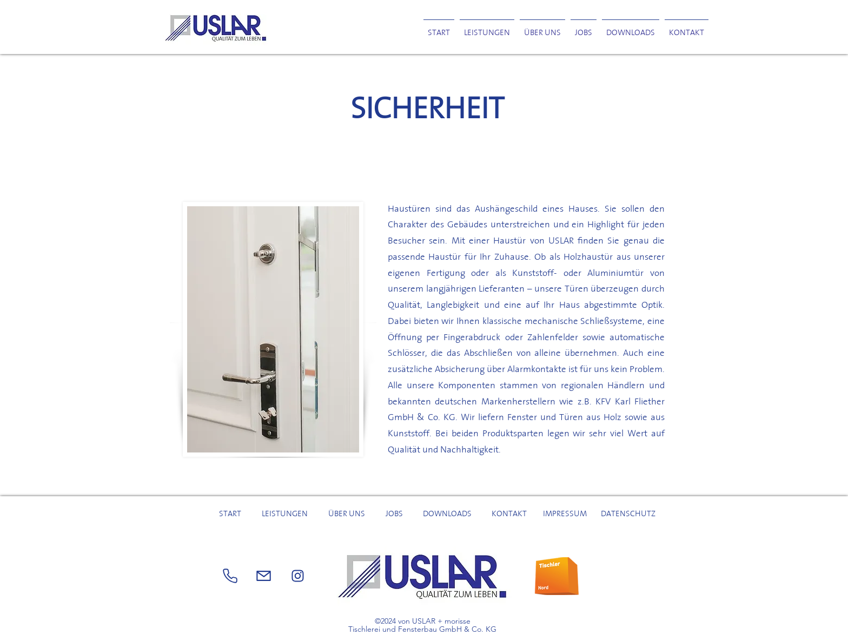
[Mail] (297, 576)
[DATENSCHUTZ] (629, 513)
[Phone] (230, 576)
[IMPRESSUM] (566, 513)
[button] (630, 27)
